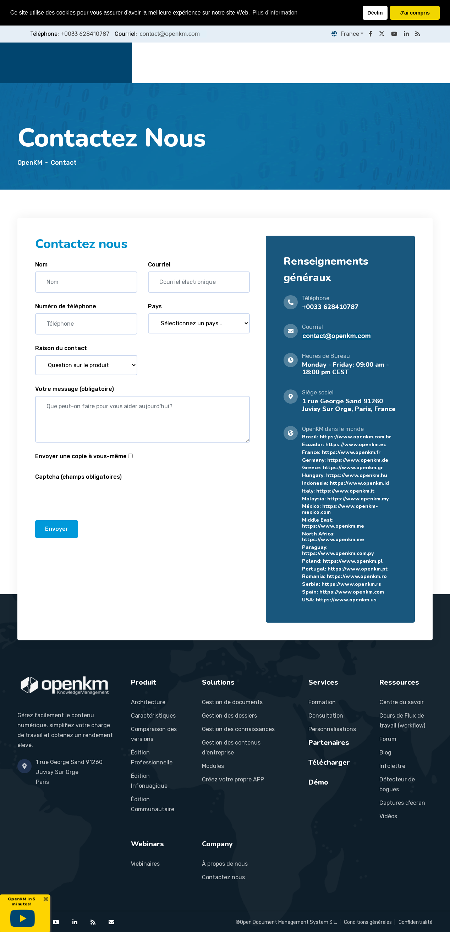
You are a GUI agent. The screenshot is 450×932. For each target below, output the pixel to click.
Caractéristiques (153, 715)
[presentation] (89, 497)
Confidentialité (416, 922)
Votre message (74, 389)
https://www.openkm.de (357, 460)
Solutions (220, 62)
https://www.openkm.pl (353, 561)
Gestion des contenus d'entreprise (231, 747)
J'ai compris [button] (414, 13)
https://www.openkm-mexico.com (340, 509)
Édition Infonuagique (149, 781)
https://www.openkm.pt (358, 569)
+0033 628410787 (84, 33)
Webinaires (145, 863)
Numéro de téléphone (65, 306)
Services (258, 62)
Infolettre (392, 766)
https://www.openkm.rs (351, 584)
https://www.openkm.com (351, 592)
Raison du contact (61, 348)
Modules (213, 766)
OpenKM (29, 163)
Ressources (344, 62)
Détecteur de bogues (397, 784)
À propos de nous (225, 863)
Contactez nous (223, 877)
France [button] (344, 33)
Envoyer (56, 529)
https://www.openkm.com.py (338, 553)
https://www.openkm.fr (351, 452)
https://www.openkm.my (358, 498)
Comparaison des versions (154, 734)
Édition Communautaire (152, 804)
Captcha (78, 476)
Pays (155, 306)
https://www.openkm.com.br (355, 436)
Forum (387, 739)
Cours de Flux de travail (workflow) (402, 720)
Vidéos (388, 816)
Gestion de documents (232, 702)
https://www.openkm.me (333, 526)
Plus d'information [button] (275, 13)
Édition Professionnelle (151, 757)
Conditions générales (368, 922)
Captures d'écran (402, 802)
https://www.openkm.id (359, 483)
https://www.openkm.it (345, 491)
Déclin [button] (375, 13)
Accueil (153, 62)
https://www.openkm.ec (355, 444)
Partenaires (298, 62)
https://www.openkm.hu (356, 475)
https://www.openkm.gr (353, 467)
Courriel (159, 264)
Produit (185, 62)
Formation (322, 702)
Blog (385, 752)
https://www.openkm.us (346, 599)
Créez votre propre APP (233, 779)
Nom (41, 264)
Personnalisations (332, 729)
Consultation (325, 715)
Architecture (148, 702)
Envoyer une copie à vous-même (81, 456)
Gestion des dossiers (229, 715)
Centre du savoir (401, 702)
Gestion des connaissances (238, 729)
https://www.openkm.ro (357, 576)
